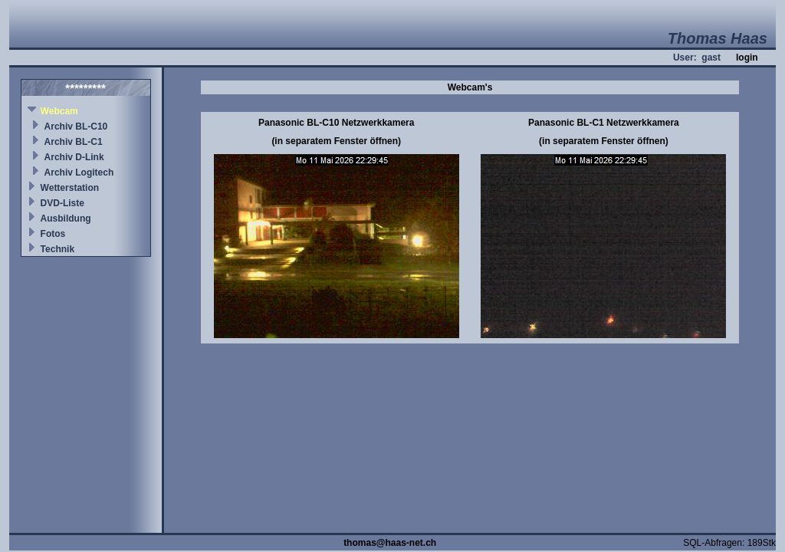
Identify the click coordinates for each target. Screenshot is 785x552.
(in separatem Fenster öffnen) (336, 141)
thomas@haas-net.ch (389, 542)
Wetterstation (70, 187)
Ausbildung (66, 218)
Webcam (59, 111)
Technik (57, 249)
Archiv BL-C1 (73, 141)
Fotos (53, 233)
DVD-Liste (62, 203)
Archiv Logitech (79, 172)
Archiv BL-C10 (76, 126)
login (747, 57)
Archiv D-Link (74, 157)
